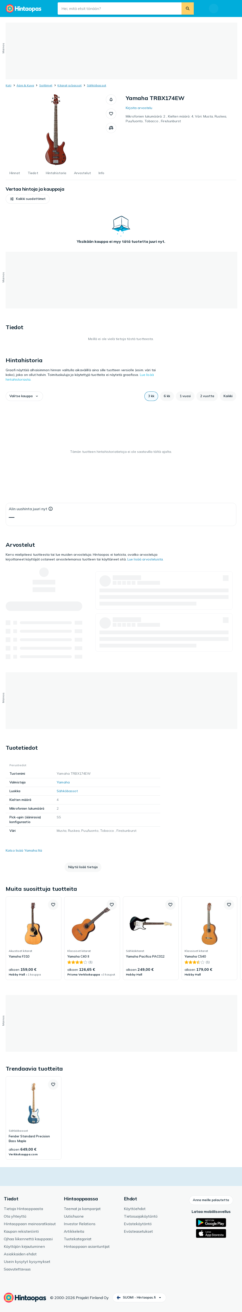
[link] (33, 938)
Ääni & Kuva (25, 85)
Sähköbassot (96, 85)
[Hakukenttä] (120, 8)
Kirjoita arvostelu (139, 108)
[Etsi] (188, 8)
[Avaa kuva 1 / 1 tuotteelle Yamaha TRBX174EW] (56, 129)
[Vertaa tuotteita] (111, 128)
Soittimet (45, 85)
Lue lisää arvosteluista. (145, 559)
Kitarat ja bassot (69, 85)
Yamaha (63, 782)
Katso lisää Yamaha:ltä (24, 850)
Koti (8, 85)
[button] (111, 99)
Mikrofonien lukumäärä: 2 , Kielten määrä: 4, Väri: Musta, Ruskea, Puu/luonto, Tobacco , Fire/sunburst (176, 118)
